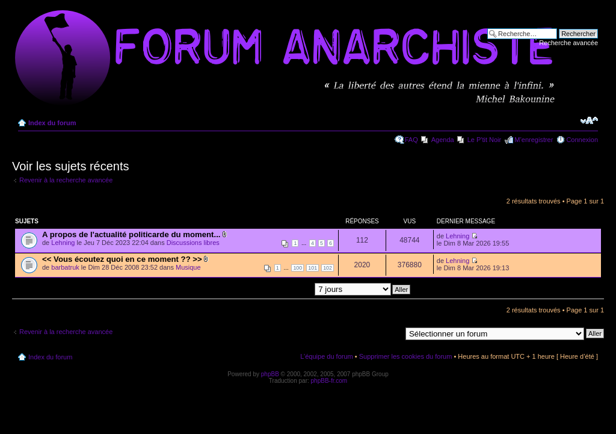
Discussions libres (193, 242)
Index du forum (52, 122)
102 (327, 268)
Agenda (442, 139)
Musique (188, 267)
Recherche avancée (568, 42)
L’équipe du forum (326, 356)
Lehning (63, 242)
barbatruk (65, 267)
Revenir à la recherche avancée (65, 180)
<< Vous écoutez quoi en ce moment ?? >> (122, 259)
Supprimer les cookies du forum (405, 356)
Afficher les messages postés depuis (298, 289)
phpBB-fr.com (329, 380)
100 (297, 268)
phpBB (270, 374)
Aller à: (390, 332)
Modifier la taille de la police (589, 120)
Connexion (582, 139)
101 (312, 268)
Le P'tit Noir (484, 139)
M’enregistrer (533, 139)
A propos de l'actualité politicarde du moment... (131, 234)
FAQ (411, 139)
